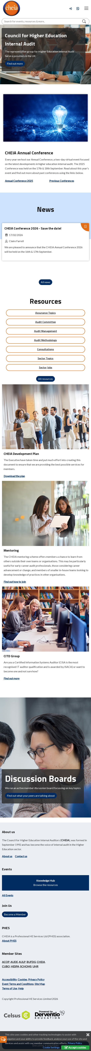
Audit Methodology (45, 340)
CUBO (6, 966)
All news (45, 282)
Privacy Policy (36, 979)
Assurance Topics (45, 313)
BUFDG (31, 961)
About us (7, 856)
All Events (7, 895)
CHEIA (65, 840)
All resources (45, 378)
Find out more (15, 63)
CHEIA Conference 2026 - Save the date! (32, 228)
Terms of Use (9, 988)
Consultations (45, 349)
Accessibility (9, 979)
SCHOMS (25, 966)
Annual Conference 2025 (19, 180)
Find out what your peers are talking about (31, 795)
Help (21, 988)
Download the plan (14, 476)
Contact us (21, 856)
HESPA (15, 966)
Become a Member (15, 914)
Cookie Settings (51, 1047)
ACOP (5, 961)
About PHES (9, 940)
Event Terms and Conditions (18, 983)
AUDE (14, 961)
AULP (22, 961)
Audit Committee (45, 322)
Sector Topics (45, 358)
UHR (35, 966)
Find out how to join (15, 581)
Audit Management (45, 331)
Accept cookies (75, 1047)
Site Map (40, 983)
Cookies (22, 979)
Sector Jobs (45, 367)
